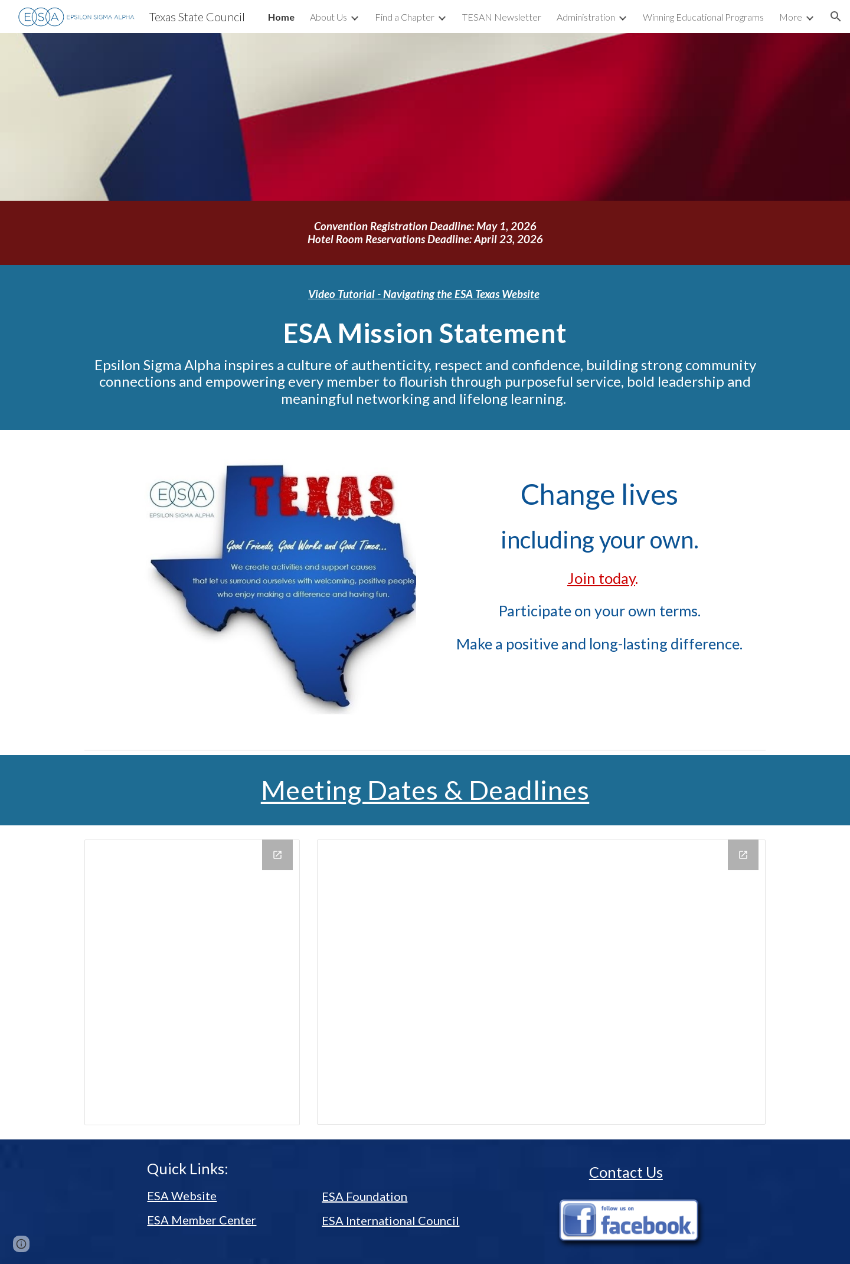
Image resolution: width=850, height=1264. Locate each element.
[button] (836, 16)
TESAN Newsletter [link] (501, 16)
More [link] (790, 16)
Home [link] (281, 16)
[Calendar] (192, 982)
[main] (425, 233)
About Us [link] (328, 16)
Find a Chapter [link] (404, 16)
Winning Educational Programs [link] (703, 16)
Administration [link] (586, 16)
